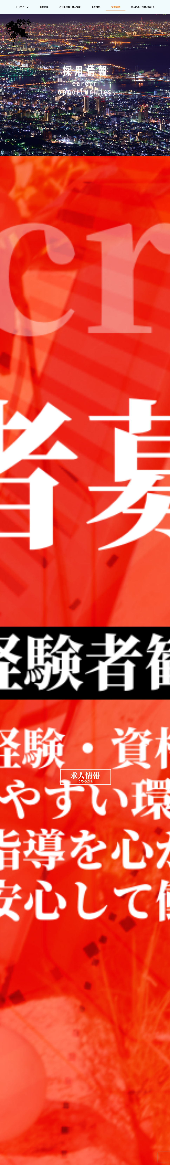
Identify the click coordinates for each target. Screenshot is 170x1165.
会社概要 (96, 7)
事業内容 (44, 7)
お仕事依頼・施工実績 (69, 7)
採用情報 (115, 7)
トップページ (22, 7)
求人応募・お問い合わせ (142, 7)
